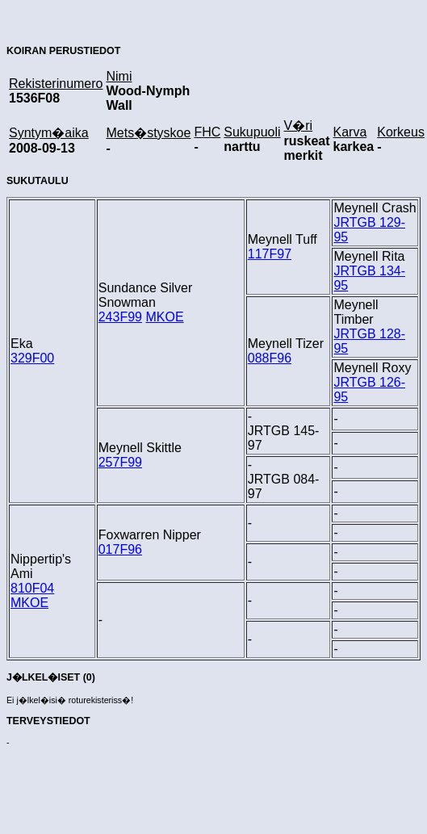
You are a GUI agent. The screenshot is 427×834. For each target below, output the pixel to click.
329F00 (32, 358)
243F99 (120, 317)
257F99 (120, 462)
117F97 (269, 254)
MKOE (164, 317)
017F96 (120, 549)
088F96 (269, 358)
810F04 (32, 588)
